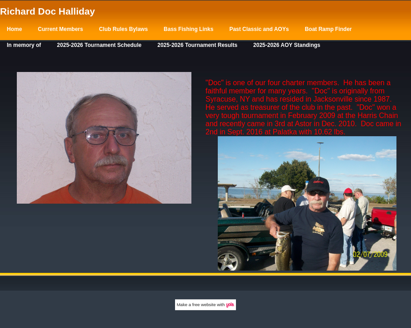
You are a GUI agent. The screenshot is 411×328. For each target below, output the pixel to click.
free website (204, 304)
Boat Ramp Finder (328, 29)
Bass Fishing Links (188, 29)
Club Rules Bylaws (123, 29)
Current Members (60, 29)
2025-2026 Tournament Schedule (99, 45)
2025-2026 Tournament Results (197, 45)
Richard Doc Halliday (47, 11)
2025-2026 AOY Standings (286, 45)
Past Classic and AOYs (259, 29)
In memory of (24, 45)
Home (14, 29)
